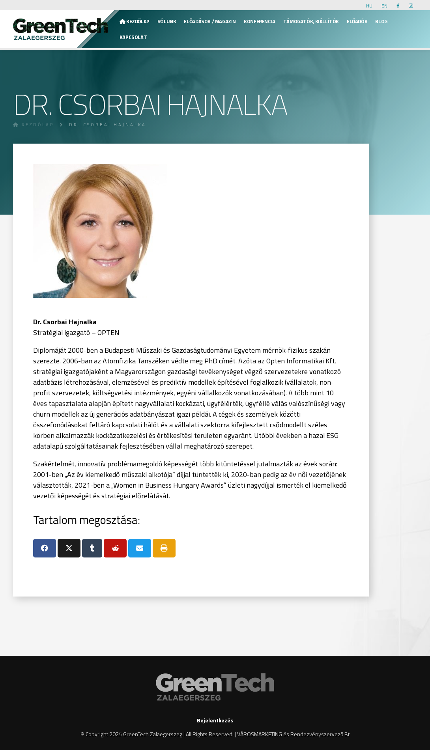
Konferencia (259, 21)
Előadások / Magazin (210, 21)
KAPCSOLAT (133, 37)
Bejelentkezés (215, 720)
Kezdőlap (135, 21)
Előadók (357, 21)
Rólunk (166, 21)
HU (369, 5)
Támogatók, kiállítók (311, 21)
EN (384, 5)
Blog (381, 21)
